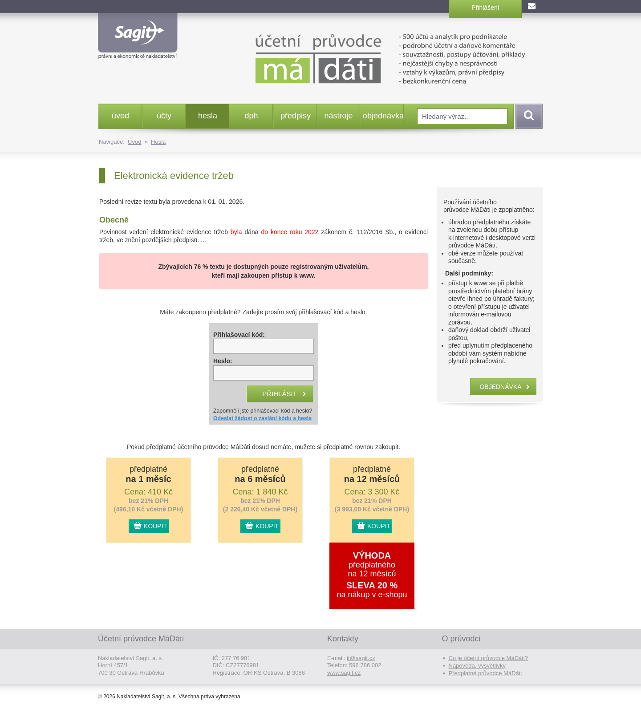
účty (164, 115)
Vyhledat (527, 116)
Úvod (134, 141)
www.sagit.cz (344, 672)
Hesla (158, 141)
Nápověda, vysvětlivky (477, 665)
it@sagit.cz (361, 658)
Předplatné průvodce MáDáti (485, 673)
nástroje (338, 115)
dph (251, 115)
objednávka (383, 115)
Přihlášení (485, 7)
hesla (207, 115)
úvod (120, 115)
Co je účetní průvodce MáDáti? (488, 658)
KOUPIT (155, 526)
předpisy (295, 115)
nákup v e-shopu (377, 594)
